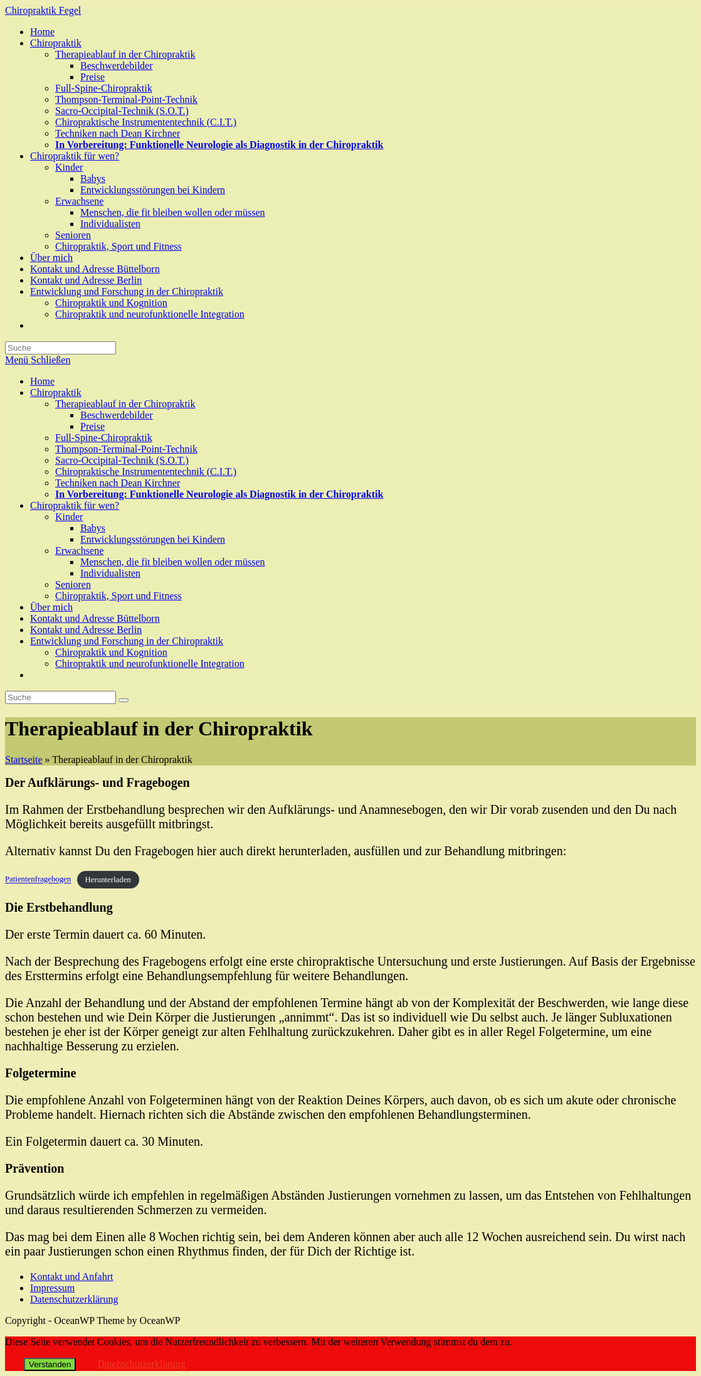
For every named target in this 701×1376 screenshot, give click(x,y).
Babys (92, 528)
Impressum (52, 1288)
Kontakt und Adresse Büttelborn (95, 618)
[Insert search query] (60, 697)
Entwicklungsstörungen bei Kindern (152, 539)
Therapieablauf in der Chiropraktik (125, 403)
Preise (92, 426)
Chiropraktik (56, 392)
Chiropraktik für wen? (74, 505)
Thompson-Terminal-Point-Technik (126, 449)
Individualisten (110, 573)
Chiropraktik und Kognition (111, 652)
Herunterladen (108, 879)
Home (42, 381)
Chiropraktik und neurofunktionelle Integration (150, 663)
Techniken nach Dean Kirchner (117, 482)
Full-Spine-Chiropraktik (103, 437)
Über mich (51, 607)
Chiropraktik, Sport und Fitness (118, 595)
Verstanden (50, 1364)
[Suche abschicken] (124, 700)
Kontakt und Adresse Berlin (86, 629)
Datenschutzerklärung (74, 1299)
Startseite (24, 759)
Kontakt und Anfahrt (71, 1276)
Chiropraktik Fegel (43, 10)
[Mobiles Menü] (37, 360)
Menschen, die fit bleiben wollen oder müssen (172, 562)
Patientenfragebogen (38, 879)
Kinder (69, 516)
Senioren (73, 584)
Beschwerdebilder (116, 415)
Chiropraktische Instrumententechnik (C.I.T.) (145, 471)
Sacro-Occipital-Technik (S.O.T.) (122, 460)
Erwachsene (79, 550)
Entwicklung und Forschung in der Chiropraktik (126, 641)
